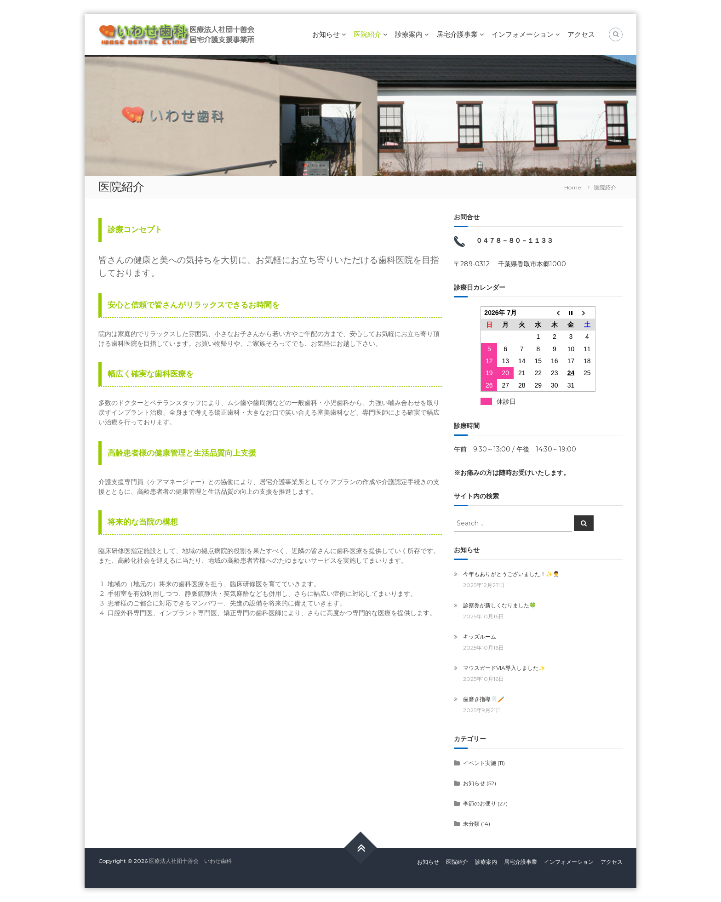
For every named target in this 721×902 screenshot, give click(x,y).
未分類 (471, 823)
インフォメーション (523, 34)
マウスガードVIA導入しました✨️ (504, 667)
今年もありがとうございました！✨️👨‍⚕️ (511, 574)
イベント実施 (479, 762)
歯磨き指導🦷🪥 (483, 699)
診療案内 (409, 34)
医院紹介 (367, 34)
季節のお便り (479, 803)
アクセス (581, 34)
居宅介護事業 (457, 34)
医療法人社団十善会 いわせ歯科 (190, 860)
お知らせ (326, 34)
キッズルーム (479, 636)
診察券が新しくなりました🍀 (499, 605)
